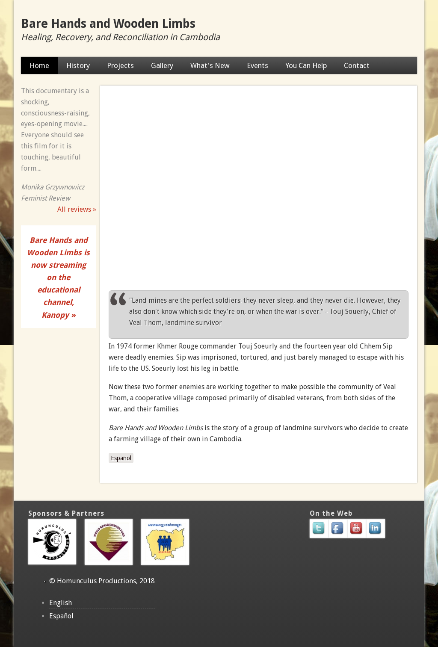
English (60, 603)
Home (39, 65)
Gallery (162, 65)
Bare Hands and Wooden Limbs (108, 24)
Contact (357, 65)
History (78, 65)
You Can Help (306, 65)
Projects (120, 65)
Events (257, 65)
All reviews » (76, 209)
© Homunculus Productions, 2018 (102, 581)
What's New (210, 65)
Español (121, 458)
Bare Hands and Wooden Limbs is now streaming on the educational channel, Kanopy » (58, 277)
